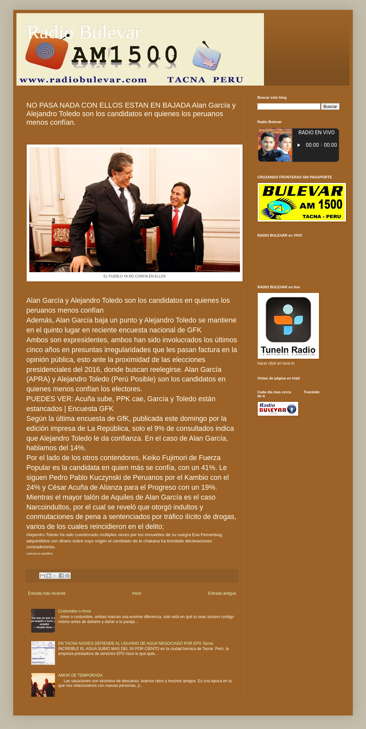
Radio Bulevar (83, 31)
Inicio (137, 593)
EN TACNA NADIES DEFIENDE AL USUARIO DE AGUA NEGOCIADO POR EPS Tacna (135, 643)
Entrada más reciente (46, 593)
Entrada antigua (222, 593)
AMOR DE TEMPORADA (80, 675)
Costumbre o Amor (74, 611)
